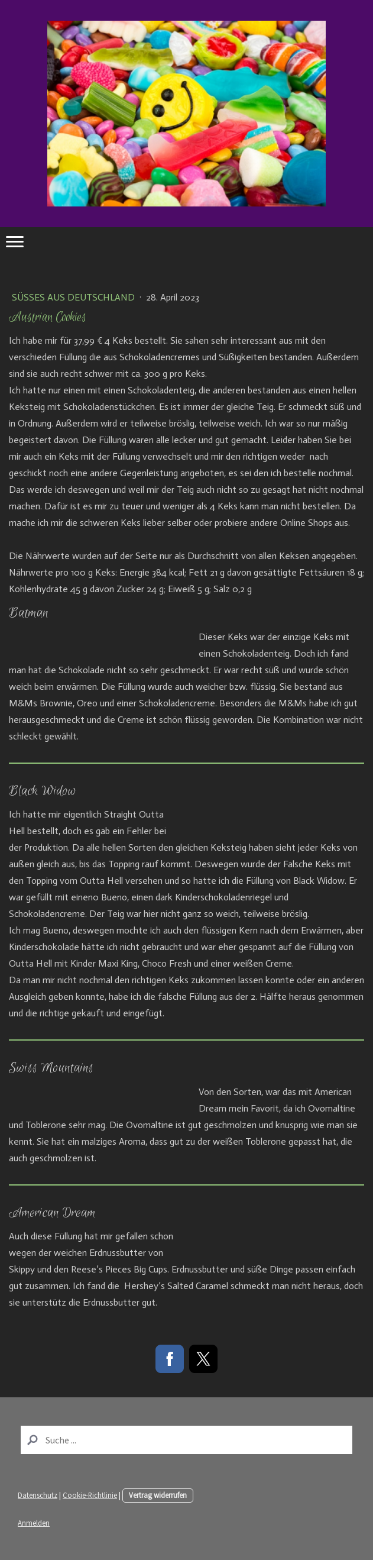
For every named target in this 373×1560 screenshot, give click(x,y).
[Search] (186, 1440)
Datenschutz (37, 1495)
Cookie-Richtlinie (90, 1495)
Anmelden (34, 1522)
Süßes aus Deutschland (74, 297)
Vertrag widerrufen (158, 1495)
